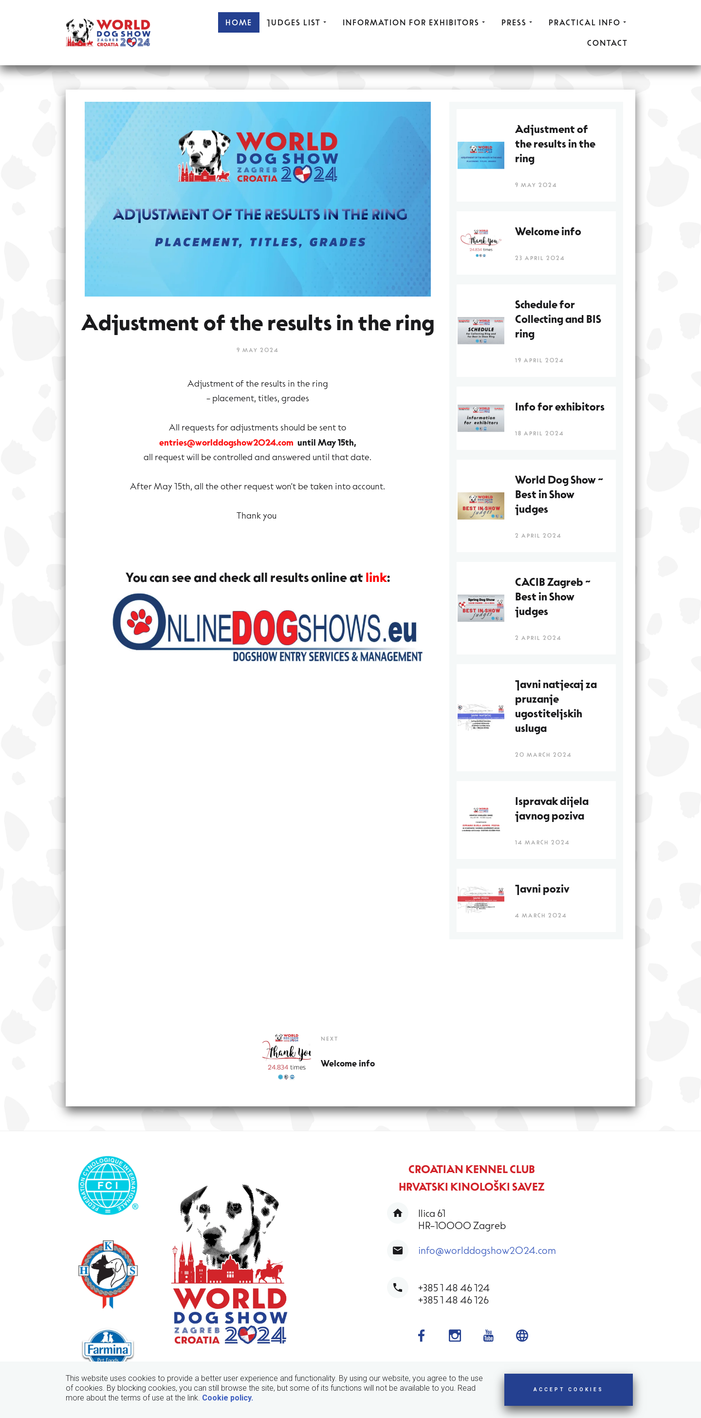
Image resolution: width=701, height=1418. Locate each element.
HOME (238, 22)
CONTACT (607, 42)
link (376, 576)
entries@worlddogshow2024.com (226, 441)
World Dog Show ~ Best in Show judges (559, 494)
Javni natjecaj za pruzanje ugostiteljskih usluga (556, 705)
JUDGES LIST (297, 22)
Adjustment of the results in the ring (555, 143)
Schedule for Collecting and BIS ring (558, 318)
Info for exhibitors (560, 406)
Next (329, 1038)
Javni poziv (542, 888)
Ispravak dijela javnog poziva (552, 807)
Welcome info (348, 1062)
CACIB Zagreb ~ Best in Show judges (552, 596)
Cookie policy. (227, 1397)
